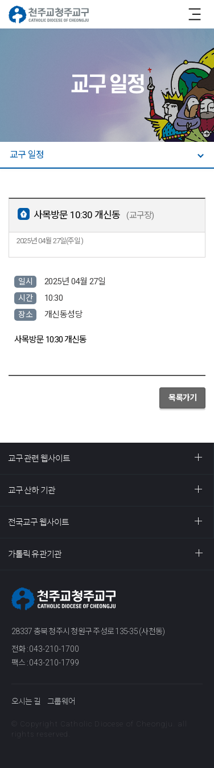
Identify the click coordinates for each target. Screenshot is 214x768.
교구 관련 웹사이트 (39, 458)
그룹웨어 (61, 701)
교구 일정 (27, 154)
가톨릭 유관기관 (34, 554)
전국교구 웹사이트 (38, 522)
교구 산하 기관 (31, 490)
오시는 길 (25, 701)
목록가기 (182, 397)
